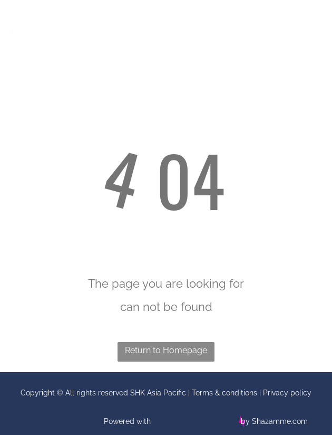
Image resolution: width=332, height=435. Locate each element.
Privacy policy (287, 393)
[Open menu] (308, 21)
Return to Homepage (166, 350)
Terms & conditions (224, 393)
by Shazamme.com (274, 421)
